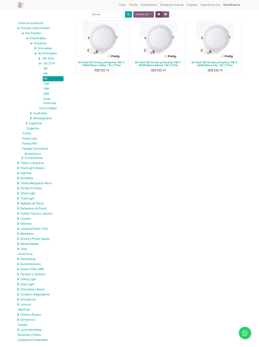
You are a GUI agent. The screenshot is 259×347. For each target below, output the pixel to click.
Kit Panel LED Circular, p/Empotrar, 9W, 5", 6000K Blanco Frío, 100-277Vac (215, 64)
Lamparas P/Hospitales (33, 340)
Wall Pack (24, 309)
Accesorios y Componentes (34, 156)
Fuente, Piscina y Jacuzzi (36, 213)
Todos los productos (31, 23)
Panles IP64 (29, 143)
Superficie (35, 123)
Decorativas (28, 259)
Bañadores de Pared (33, 208)
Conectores (25, 254)
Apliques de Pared (32, 203)
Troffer (26, 133)
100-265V (48, 58)
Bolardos (26, 223)
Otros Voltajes (48, 108)
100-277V (48, 63)
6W (45, 73)
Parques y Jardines (32, 274)
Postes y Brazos (30, 314)
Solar (23, 249)
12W (46, 83)
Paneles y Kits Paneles (35, 28)
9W (45, 78)
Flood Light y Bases (32, 168)
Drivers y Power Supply (35, 238)
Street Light (27, 193)
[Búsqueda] (128, 14)
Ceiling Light (28, 279)
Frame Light (29, 138)
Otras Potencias (49, 101)
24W (46, 93)
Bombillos (26, 178)
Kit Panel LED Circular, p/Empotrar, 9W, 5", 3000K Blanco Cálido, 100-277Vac (101, 64)
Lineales (25, 218)
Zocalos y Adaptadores (35, 294)
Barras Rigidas (29, 243)
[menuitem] (122, 4)
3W (45, 68)
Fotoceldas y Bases (32, 289)
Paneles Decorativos (35, 148)
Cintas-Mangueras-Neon (36, 183)
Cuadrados (40, 113)
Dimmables (44, 48)
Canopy (23, 324)
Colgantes (32, 128)
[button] (143, 14)
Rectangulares (42, 118)
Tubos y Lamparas (32, 163)
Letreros (25, 304)
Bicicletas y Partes (29, 334)
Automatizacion (30, 264)
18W (46, 88)
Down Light (27, 284)
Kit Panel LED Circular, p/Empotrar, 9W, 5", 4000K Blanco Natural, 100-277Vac (158, 64)
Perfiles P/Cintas (31, 188)
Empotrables (38, 38)
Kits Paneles (33, 33)
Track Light (27, 198)
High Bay (26, 173)
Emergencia (28, 299)
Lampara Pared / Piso (34, 228)
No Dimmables (47, 53)
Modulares (27, 233)
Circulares (40, 43)
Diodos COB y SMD (32, 269)
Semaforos (27, 319)
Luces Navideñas (31, 329)
